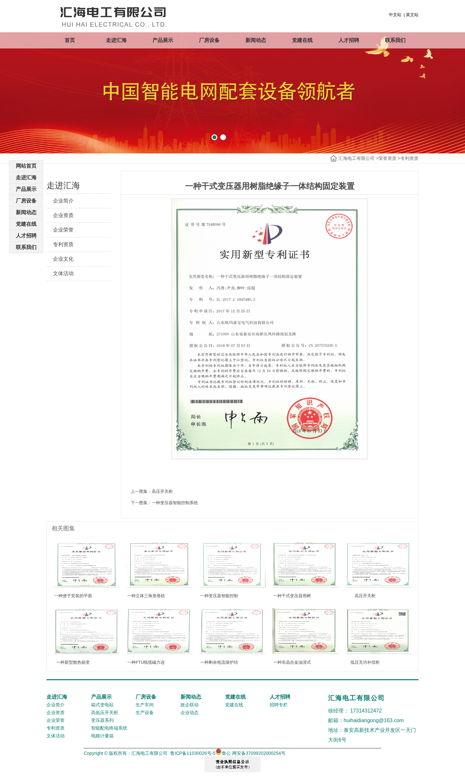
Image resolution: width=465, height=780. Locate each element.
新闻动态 (255, 40)
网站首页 (26, 166)
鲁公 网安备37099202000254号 (250, 753)
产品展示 (162, 40)
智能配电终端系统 (109, 728)
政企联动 (190, 704)
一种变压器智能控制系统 (175, 502)
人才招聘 (348, 40)
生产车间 (145, 704)
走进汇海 (116, 40)
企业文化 (63, 259)
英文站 (412, 14)
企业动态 (190, 712)
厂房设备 (209, 40)
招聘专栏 (279, 704)
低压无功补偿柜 (365, 662)
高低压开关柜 (104, 712)
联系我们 (395, 40)
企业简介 (63, 200)
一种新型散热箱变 (73, 662)
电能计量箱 (102, 735)
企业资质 (63, 215)
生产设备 (145, 712)
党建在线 (302, 40)
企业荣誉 (63, 230)
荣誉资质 (387, 158)
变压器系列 (102, 720)
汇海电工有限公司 (356, 158)
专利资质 (409, 158)
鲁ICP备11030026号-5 (192, 753)
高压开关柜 (162, 491)
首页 (70, 40)
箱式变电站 (102, 704)
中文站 (395, 14)
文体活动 (63, 273)
